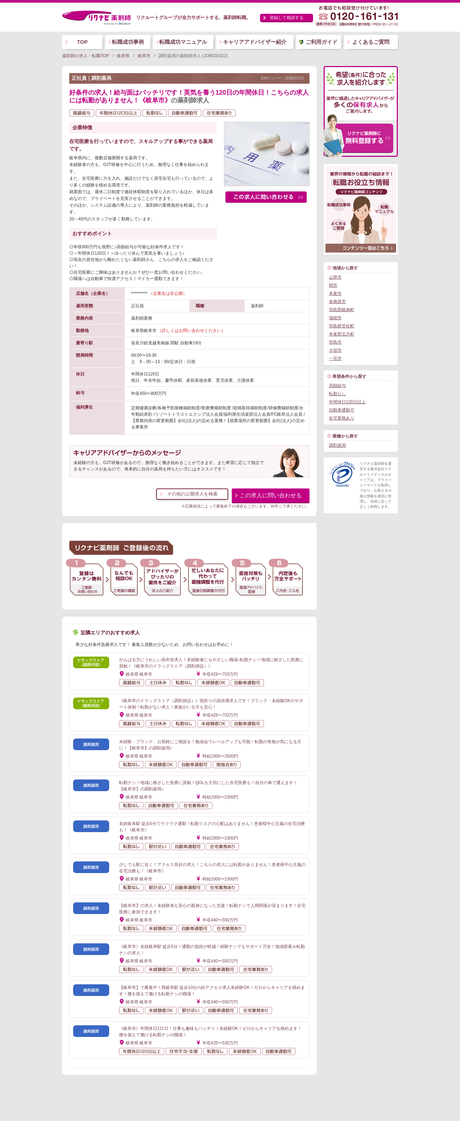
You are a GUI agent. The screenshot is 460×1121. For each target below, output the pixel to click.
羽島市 (335, 342)
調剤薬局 (337, 445)
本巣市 (335, 293)
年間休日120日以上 (347, 401)
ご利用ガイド (321, 42)
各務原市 (337, 301)
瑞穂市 (335, 317)
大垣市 (335, 350)
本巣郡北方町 (341, 334)
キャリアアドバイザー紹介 (255, 42)
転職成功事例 (128, 42)
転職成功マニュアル (183, 42)
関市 (333, 285)
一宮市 (335, 358)
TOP (82, 42)
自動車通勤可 (341, 410)
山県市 (335, 277)
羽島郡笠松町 (341, 326)
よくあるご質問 (370, 42)
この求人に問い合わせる (271, 495)
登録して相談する (286, 17)
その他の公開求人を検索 (192, 494)
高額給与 (337, 385)
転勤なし (337, 393)
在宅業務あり (341, 418)
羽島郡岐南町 (341, 309)
